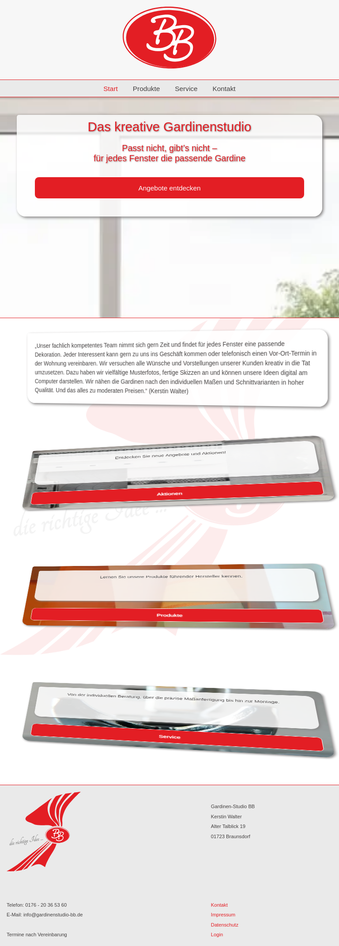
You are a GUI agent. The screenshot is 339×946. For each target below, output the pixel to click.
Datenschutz (224, 924)
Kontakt (223, 88)
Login (217, 934)
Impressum (223, 914)
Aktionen (169, 494)
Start (110, 88)
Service (186, 88)
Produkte (146, 88)
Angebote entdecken (169, 188)
